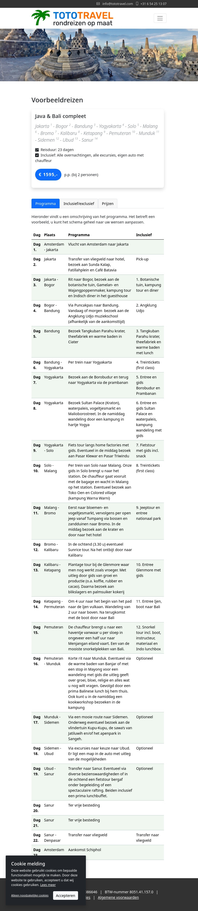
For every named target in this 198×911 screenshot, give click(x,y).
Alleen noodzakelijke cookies (29, 895)
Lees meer (48, 885)
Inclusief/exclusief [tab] (78, 203)
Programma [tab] (45, 203)
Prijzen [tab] (108, 203)
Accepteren (65, 895)
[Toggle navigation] (160, 18)
